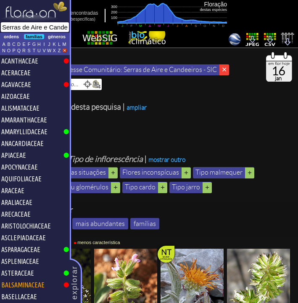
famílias (189, 273)
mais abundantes (144, 273)
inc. (98, 19)
